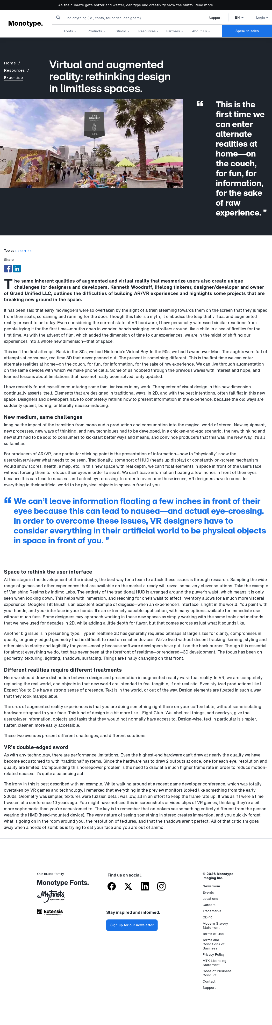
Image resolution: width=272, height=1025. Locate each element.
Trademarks (212, 911)
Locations (210, 898)
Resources (14, 70)
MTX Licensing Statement (214, 962)
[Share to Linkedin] (17, 268)
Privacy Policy (214, 954)
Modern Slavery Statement (215, 925)
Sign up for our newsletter (132, 925)
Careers (209, 904)
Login (257, 17)
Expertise (13, 77)
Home (10, 63)
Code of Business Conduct (217, 973)
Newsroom (211, 886)
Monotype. (25, 23)
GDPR (207, 917)
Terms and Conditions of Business (214, 944)
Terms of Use (213, 933)
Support (209, 17)
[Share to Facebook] (8, 268)
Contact (209, 981)
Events (208, 892)
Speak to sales (247, 30)
